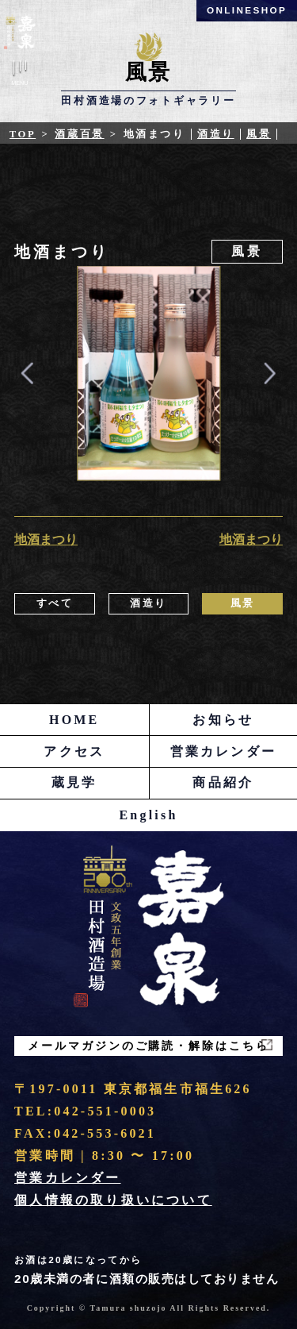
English (149, 815)
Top (23, 134)
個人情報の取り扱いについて (113, 1200)
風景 (258, 134)
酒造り (215, 134)
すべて (55, 603)
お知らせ (222, 719)
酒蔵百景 (79, 134)
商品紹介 (222, 782)
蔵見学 (74, 782)
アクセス (74, 751)
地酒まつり (46, 539)
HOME (74, 719)
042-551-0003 (105, 1111)
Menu (19, 76)
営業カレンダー (223, 751)
